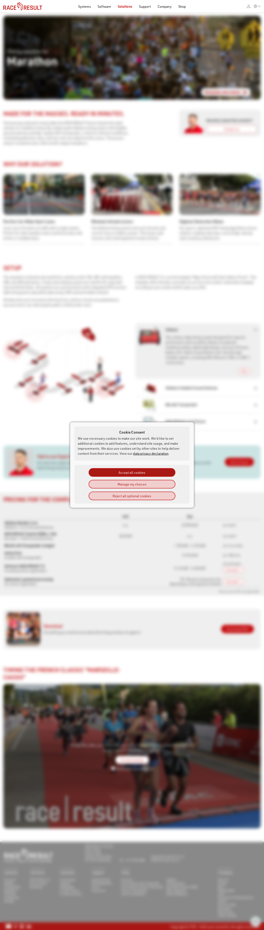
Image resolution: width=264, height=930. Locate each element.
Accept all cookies (132, 472)
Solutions (125, 6)
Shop (182, 6)
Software (104, 6)
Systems (84, 6)
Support (145, 6)
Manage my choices (132, 484)
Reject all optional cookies (132, 496)
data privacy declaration (150, 453)
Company (164, 6)
